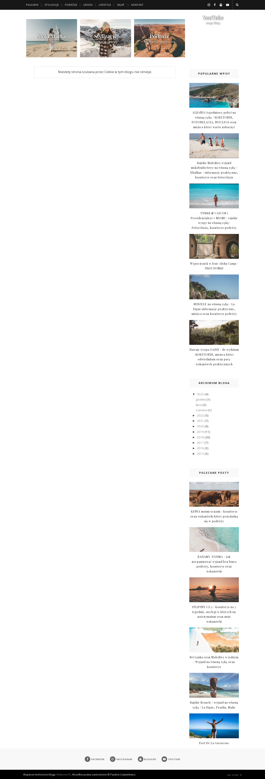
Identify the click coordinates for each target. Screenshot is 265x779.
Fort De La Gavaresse (214, 743)
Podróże (71, 4)
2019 (201, 432)
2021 (201, 421)
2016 (201, 448)
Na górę (234, 774)
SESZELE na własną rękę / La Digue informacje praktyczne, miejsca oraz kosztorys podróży (214, 309)
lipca (199, 405)
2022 (201, 415)
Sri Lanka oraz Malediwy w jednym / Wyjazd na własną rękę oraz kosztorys (214, 662)
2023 (201, 394)
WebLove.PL (63, 774)
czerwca (202, 410)
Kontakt (137, 4)
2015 (201, 453)
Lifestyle (105, 4)
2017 (201, 442)
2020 (201, 426)
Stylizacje (52, 4)
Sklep (120, 4)
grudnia (201, 399)
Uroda (88, 4)
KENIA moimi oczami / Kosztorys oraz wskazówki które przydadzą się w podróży (214, 516)
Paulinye (32, 4)
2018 (201, 437)
